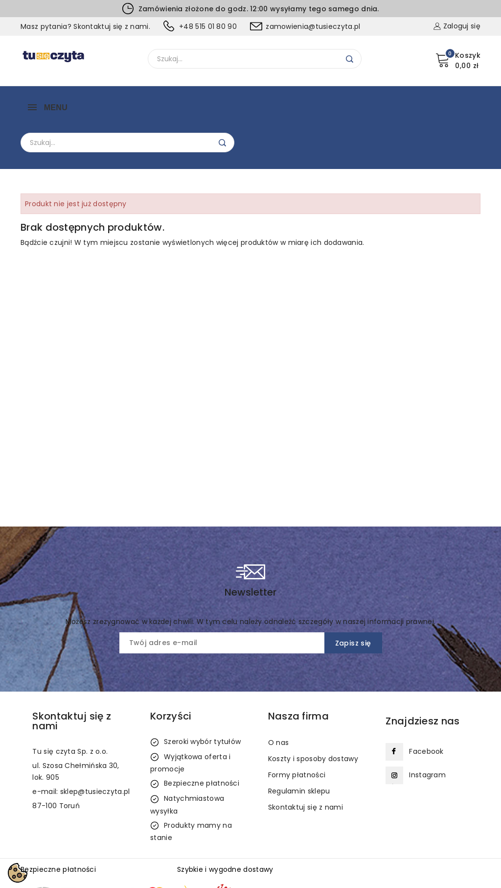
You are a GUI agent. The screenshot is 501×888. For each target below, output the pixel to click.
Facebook (426, 702)
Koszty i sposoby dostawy (313, 709)
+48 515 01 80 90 (208, 26)
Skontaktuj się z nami (305, 758)
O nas (278, 693)
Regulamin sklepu (299, 741)
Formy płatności (297, 725)
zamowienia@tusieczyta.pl (313, 26)
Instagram (427, 725)
